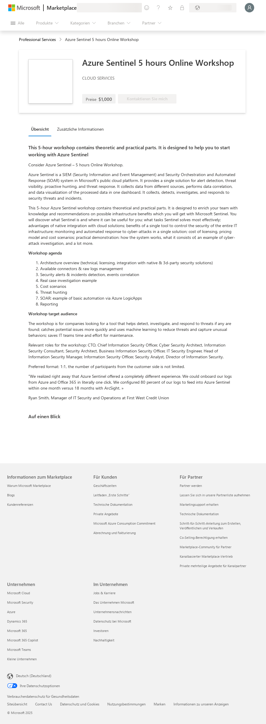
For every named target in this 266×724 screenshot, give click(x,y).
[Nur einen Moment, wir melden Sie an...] (249, 7)
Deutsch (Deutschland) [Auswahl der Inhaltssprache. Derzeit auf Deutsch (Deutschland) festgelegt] (33, 675)
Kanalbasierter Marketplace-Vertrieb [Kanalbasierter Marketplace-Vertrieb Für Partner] (206, 556)
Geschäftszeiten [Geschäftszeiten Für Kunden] (104, 485)
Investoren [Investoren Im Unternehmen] (100, 630)
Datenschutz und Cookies (79, 704)
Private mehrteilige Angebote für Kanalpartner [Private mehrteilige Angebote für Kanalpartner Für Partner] (213, 566)
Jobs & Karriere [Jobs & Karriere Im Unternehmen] (104, 593)
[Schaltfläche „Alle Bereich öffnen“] (17, 23)
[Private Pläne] (182, 7)
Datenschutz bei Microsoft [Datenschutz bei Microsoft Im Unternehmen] (112, 621)
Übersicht (40, 129)
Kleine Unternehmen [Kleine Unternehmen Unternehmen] (22, 659)
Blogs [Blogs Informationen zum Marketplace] (11, 495)
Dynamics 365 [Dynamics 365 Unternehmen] (17, 621)
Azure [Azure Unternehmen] (11, 612)
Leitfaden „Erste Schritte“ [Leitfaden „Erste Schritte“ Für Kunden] (111, 495)
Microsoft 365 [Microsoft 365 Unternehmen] (17, 630)
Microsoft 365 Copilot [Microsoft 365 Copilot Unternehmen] (22, 640)
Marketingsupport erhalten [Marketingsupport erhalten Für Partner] (199, 504)
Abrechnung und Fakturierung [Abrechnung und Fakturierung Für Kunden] (114, 533)
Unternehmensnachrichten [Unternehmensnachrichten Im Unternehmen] (112, 612)
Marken (160, 704)
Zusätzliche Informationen (80, 129)
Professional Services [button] (37, 39)
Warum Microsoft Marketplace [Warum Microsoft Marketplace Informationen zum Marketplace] (29, 485)
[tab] (41, 128)
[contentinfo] (61, 39)
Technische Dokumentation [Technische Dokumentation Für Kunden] (112, 504)
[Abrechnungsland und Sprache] (212, 7)
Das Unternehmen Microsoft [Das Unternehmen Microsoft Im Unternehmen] (113, 602)
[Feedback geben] (146, 7)
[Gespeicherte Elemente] (170, 7)
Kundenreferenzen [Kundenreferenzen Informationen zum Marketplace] (20, 504)
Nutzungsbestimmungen (126, 704)
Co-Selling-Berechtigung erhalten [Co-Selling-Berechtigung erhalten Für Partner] (204, 537)
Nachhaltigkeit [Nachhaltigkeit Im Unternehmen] (103, 640)
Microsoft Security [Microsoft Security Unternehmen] (20, 602)
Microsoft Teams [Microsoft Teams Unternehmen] (19, 649)
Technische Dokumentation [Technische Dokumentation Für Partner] (199, 514)
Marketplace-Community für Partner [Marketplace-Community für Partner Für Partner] (205, 547)
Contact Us (43, 704)
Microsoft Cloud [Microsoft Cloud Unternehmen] (18, 593)
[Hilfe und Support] (158, 7)
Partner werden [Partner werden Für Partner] (191, 485)
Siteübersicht (17, 704)
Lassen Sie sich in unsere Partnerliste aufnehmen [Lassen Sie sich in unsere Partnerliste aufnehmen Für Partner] (215, 495)
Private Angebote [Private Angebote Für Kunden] (105, 514)
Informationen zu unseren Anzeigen (201, 704)
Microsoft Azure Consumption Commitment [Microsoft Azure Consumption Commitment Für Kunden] (124, 523)
